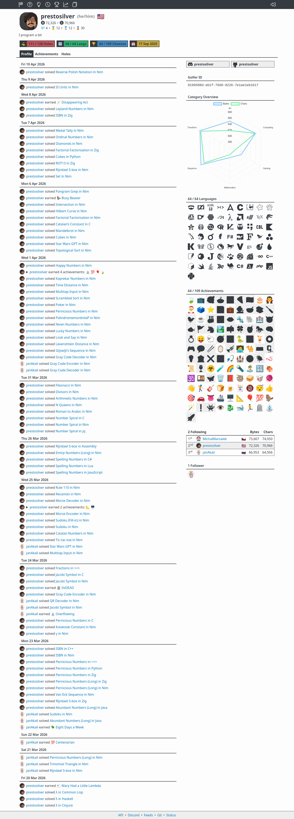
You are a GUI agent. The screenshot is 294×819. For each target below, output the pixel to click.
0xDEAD (68, 587)
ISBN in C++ (65, 648)
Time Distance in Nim (72, 285)
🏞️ (220, 329)
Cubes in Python (68, 156)
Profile (26, 54)
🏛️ (201, 358)
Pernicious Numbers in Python (79, 668)
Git (159, 815)
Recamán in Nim (68, 494)
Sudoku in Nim (67, 527)
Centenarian (65, 742)
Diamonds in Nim (69, 143)
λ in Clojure (64, 805)
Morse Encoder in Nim (73, 513)
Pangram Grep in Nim (72, 191)
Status (171, 815)
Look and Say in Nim (71, 337)
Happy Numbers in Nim (74, 265)
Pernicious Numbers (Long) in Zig (81, 681)
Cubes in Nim (66, 237)
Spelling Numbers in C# (74, 459)
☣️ (211, 368)
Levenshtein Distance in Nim (77, 344)
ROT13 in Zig (65, 163)
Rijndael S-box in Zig (71, 701)
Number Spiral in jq (70, 431)
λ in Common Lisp (69, 792)
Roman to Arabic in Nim (74, 411)
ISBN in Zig (64, 115)
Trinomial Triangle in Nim (69, 764)
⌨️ (260, 348)
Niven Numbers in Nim (73, 324)
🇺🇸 (250, 299)
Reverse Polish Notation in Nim (79, 72)
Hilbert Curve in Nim (71, 211)
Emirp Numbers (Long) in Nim (78, 453)
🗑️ (220, 378)
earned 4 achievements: (67, 272)
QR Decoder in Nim (64, 601)
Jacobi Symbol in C (70, 574)
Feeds (148, 815)
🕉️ (191, 378)
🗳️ (201, 309)
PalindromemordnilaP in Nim (78, 318)
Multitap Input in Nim (72, 291)
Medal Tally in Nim (70, 130)
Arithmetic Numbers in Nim (77, 398)
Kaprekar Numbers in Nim (76, 278)
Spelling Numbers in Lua (74, 466)
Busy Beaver (71, 198)
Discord (133, 815)
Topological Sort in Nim (73, 250)
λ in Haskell (64, 799)
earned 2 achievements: (62, 507)
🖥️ (230, 397)
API (120, 815)
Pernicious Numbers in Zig (76, 675)
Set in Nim (63, 176)
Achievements (46, 54)
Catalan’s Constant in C (73, 224)
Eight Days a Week (70, 727)
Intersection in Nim (70, 204)
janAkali (32, 363)
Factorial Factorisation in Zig (77, 150)
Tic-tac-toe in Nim (69, 540)
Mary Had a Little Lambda (81, 785)
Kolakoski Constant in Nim (76, 627)
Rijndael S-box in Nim (72, 169)
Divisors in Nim (67, 392)
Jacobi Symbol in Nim (72, 581)
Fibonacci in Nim (68, 385)
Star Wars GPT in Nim (72, 244)
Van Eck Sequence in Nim (75, 694)
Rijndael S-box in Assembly (76, 446)
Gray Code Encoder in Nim (70, 363)
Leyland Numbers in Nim (75, 109)
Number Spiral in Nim (72, 424)
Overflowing (65, 614)
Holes (66, 54)
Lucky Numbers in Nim (73, 331)
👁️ (220, 407)
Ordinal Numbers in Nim (74, 137)
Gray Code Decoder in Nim (76, 357)
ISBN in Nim (65, 655)
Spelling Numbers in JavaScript (79, 472)
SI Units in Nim (67, 87)
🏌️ (201, 387)
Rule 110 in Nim (68, 487)
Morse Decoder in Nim (73, 500)
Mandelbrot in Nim (70, 230)
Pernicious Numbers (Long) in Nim (82, 688)
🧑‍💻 (240, 348)
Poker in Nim (66, 304)
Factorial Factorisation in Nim (78, 217)
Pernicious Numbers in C (75, 620)
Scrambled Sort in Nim (73, 298)
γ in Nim (62, 633)
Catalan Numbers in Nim (75, 533)
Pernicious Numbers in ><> (76, 661)
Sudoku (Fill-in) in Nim (72, 520)
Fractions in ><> (68, 568)
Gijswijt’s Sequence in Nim (76, 350)
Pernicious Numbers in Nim (77, 311)
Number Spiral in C (70, 418)
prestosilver (35, 72)
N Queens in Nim (69, 405)
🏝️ (250, 368)
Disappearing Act (75, 102)
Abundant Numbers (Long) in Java (81, 707)
